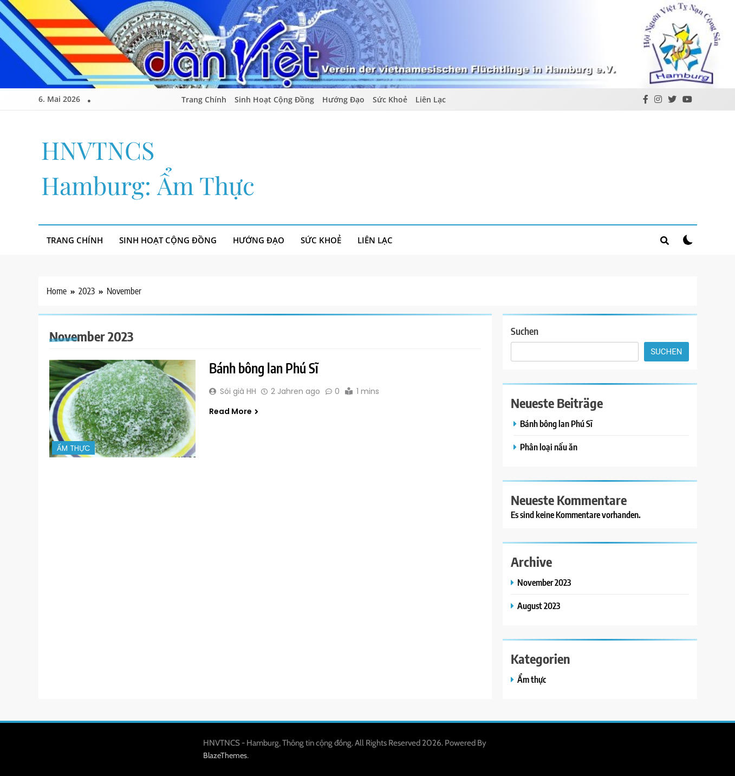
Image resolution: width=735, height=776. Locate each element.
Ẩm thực (73, 448)
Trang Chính (203, 99)
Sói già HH (238, 391)
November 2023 (544, 582)
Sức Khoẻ (390, 99)
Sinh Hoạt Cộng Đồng (274, 99)
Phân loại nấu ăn (548, 446)
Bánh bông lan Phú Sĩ (263, 368)
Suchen (524, 331)
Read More (233, 411)
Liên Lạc (430, 99)
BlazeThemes (225, 755)
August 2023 (538, 605)
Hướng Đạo (343, 99)
